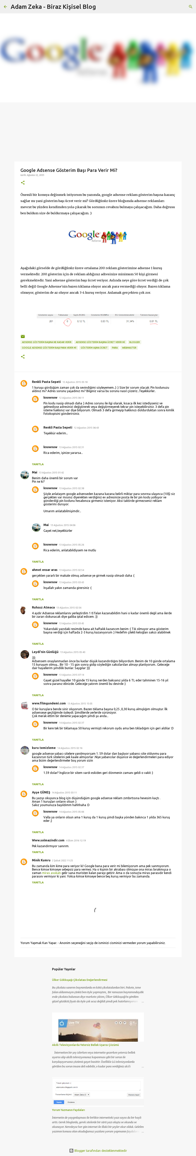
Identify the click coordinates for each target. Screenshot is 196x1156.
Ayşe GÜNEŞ (41, 792)
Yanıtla (38, 464)
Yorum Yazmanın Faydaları (68, 1109)
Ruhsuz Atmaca (43, 607)
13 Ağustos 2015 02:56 (68, 607)
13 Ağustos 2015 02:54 (71, 570)
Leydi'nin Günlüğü (45, 652)
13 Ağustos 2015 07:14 (71, 674)
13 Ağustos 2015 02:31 (71, 447)
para (115, 347)
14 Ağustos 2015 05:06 (71, 811)
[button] (22, 183)
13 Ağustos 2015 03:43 (71, 582)
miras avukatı (51, 873)
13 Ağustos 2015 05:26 (71, 544)
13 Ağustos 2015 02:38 (71, 488)
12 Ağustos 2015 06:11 (71, 397)
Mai (34, 472)
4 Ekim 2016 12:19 (76, 840)
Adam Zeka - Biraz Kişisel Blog (53, 6)
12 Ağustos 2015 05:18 (74, 382)
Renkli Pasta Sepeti (46, 381)
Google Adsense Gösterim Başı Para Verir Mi (49, 347)
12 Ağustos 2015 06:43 (86, 427)
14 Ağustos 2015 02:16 (69, 748)
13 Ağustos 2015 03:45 (71, 623)
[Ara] (190, 6)
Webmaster (129, 347)
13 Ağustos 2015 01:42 (51, 472)
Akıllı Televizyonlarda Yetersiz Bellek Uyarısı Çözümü (85, 1044)
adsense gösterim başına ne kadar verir (46, 342)
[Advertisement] (98, 131)
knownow (50, 397)
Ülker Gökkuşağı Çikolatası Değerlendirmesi (79, 979)
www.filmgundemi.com (49, 703)
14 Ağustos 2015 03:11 (64, 792)
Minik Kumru (41, 860)
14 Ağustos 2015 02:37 (71, 722)
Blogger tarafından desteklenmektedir (98, 1150)
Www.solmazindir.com (48, 840)
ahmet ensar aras (44, 569)
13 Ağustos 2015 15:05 (79, 703)
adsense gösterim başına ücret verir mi (100, 342)
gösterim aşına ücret (94, 347)
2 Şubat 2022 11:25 (62, 860)
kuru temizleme (44, 748)
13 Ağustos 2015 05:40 (72, 652)
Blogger (134, 342)
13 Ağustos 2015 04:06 (62, 525)
